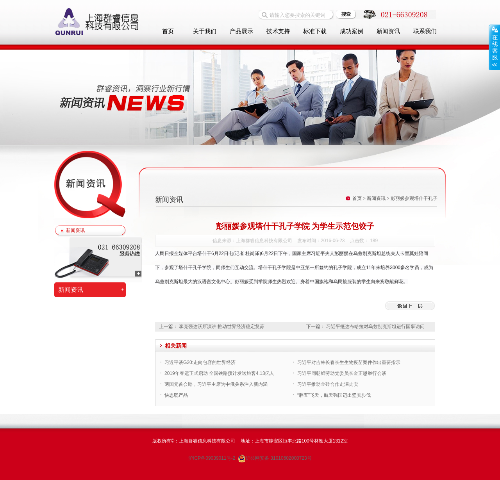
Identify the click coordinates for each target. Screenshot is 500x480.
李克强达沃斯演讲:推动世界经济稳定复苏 (221, 326)
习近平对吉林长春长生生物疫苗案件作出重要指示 (348, 362)
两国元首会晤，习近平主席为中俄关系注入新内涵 (216, 384)
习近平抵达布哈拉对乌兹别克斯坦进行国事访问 (375, 326)
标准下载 (315, 31)
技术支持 (278, 31)
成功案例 (351, 31)
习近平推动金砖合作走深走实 (327, 384)
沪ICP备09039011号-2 (212, 458)
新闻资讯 (388, 31)
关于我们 (204, 31)
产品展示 (241, 31)
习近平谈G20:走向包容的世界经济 (200, 362)
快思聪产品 (176, 395)
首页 (168, 31)
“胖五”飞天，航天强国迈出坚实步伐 (334, 395)
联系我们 (425, 31)
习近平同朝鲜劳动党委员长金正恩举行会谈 (341, 373)
